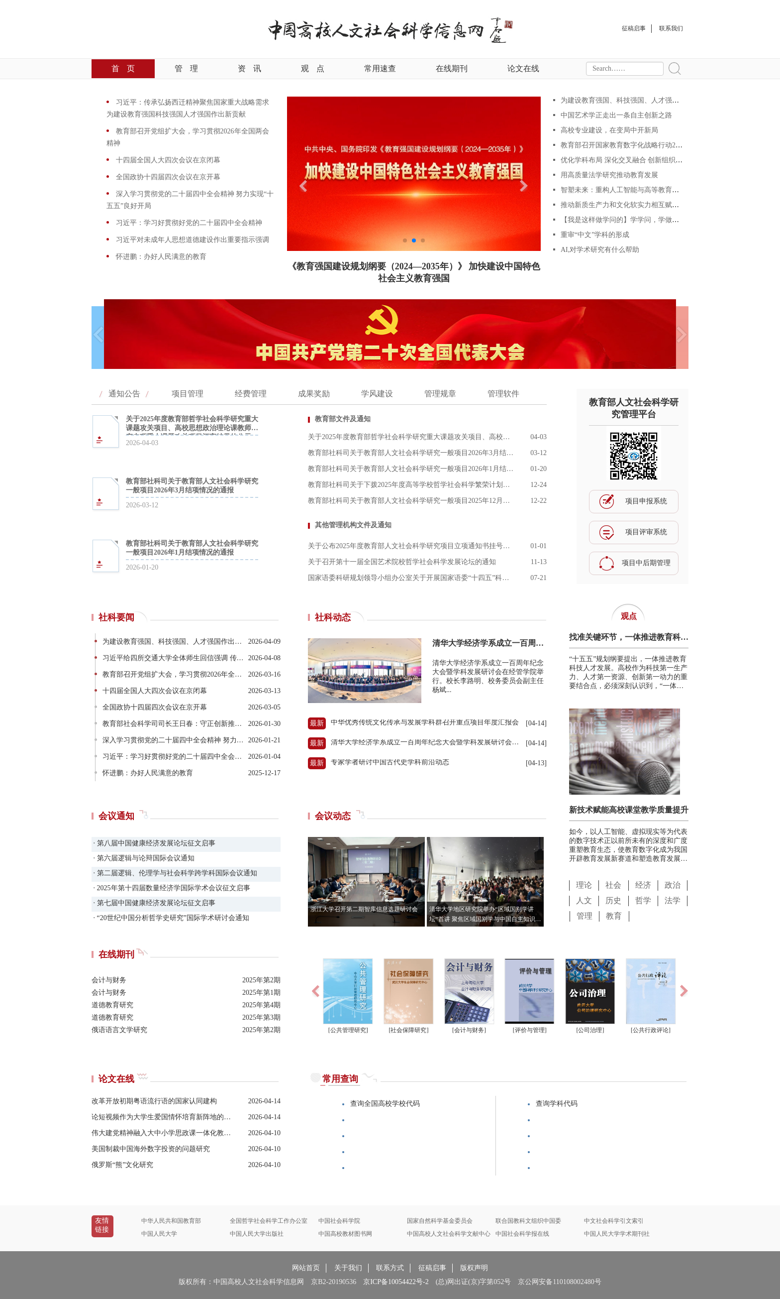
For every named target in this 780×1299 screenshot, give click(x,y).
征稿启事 (432, 1268)
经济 (643, 885)
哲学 (643, 900)
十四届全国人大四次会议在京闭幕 (167, 160)
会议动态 (333, 816)
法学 (673, 900)
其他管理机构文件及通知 (353, 525)
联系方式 (390, 1268)
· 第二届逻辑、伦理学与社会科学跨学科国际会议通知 (174, 873)
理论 (584, 885)
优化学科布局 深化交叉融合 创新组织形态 (625, 160)
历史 (613, 900)
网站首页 (306, 1268)
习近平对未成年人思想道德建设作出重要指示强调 (191, 239)
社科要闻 (116, 617)
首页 (123, 68)
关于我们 (348, 1268)
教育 (614, 916)
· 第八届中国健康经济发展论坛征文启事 (153, 843)
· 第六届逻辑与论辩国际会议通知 (143, 858)
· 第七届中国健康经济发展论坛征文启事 (153, 903)
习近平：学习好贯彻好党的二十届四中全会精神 (188, 223)
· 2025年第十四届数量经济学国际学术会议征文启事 (171, 888)
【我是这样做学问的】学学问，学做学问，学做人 (637, 220)
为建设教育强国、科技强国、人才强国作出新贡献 (637, 100)
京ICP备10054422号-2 (395, 1282)
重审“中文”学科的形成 (595, 234)
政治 (673, 885)
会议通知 (116, 816)
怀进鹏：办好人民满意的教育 (160, 256)
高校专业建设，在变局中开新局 (609, 130)
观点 (312, 68)
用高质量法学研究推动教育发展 (609, 175)
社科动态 (333, 617)
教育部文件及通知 (343, 419)
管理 (186, 68)
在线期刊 (452, 68)
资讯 (249, 68)
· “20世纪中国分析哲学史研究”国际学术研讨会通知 (170, 918)
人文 (584, 900)
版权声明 (474, 1268)
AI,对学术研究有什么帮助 (600, 249)
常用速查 (380, 68)
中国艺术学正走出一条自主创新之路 (616, 115)
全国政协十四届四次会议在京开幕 (167, 177)
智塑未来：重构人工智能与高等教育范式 (623, 190)
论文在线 (523, 68)
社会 (613, 885)
